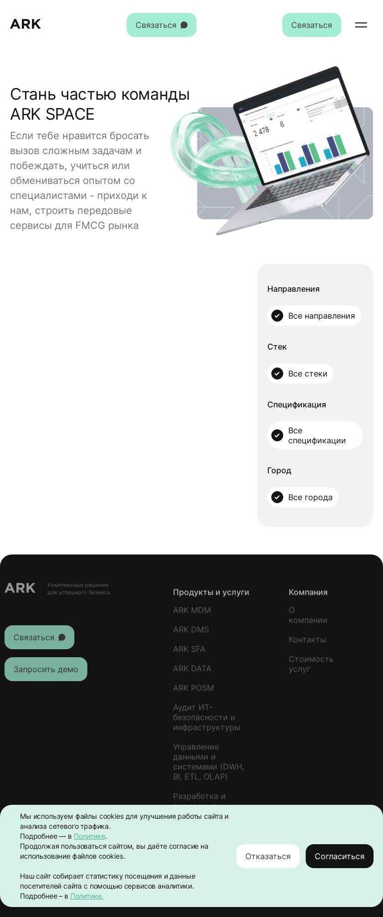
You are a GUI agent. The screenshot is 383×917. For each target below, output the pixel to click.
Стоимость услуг (311, 668)
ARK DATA (192, 672)
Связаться (162, 25)
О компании (308, 619)
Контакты (307, 643)
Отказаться (268, 856)
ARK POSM (193, 692)
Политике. (87, 896)
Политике (89, 836)
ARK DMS (191, 633)
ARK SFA (189, 653)
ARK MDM (192, 614)
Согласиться (340, 856)
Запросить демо (41, 669)
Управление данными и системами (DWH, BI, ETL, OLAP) (208, 765)
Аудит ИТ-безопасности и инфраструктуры (206, 721)
